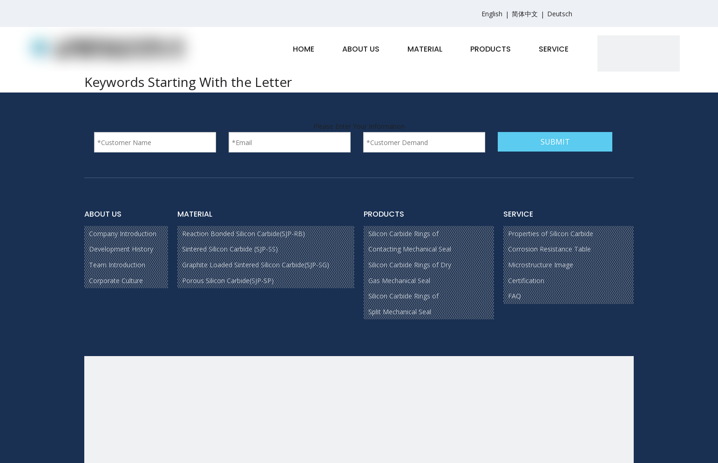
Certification (526, 280)
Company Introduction (122, 233)
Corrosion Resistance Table (549, 249)
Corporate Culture (116, 280)
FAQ (514, 295)
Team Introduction (117, 264)
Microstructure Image (540, 264)
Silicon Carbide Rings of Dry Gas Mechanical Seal (409, 272)
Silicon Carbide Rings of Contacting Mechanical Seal (409, 241)
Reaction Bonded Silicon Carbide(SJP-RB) (243, 233)
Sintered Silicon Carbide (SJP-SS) (230, 249)
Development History (121, 249)
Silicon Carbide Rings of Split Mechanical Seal (403, 303)
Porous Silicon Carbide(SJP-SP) (228, 280)
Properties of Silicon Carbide (550, 233)
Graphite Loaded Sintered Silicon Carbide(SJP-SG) (255, 264)
